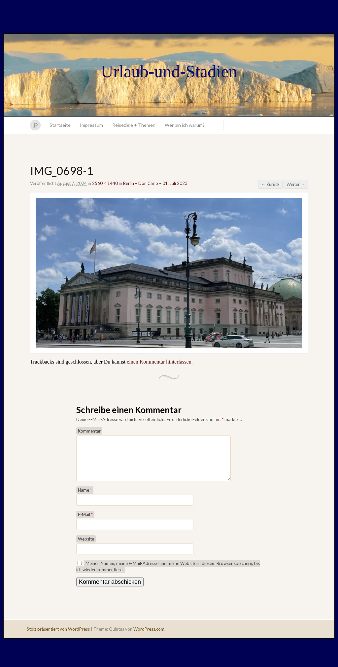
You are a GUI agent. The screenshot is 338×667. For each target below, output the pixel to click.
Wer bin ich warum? (185, 125)
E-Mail (85, 522)
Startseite (60, 125)
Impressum (91, 125)
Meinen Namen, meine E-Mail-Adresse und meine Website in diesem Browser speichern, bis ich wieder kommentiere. (168, 574)
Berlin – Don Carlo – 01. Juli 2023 (155, 183)
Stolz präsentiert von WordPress (58, 637)
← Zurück (270, 184)
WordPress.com (148, 637)
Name (85, 498)
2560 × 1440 (105, 183)
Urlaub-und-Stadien (169, 71)
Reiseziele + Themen (133, 125)
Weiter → (296, 184)
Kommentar (89, 431)
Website (86, 546)
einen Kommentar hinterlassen (159, 362)
